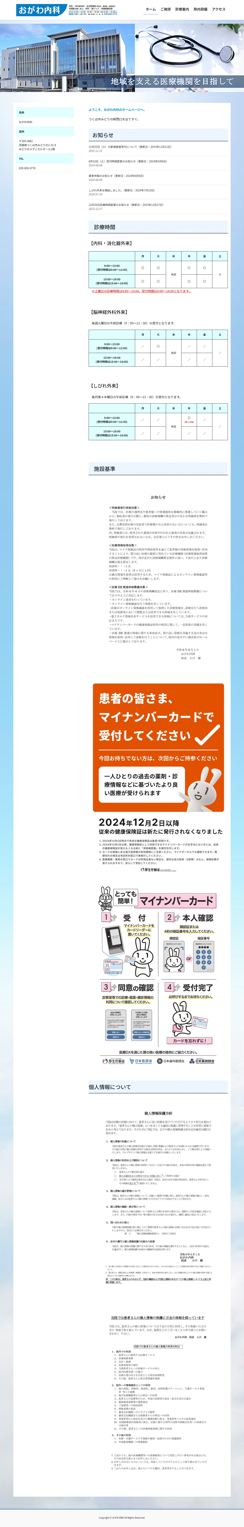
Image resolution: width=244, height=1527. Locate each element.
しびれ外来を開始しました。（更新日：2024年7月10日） (122, 190)
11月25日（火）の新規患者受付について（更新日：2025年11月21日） (131, 147)
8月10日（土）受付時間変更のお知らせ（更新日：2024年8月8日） (129, 161)
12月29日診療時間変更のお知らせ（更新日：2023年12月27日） (127, 205)
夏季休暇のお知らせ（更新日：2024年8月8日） (117, 176)
